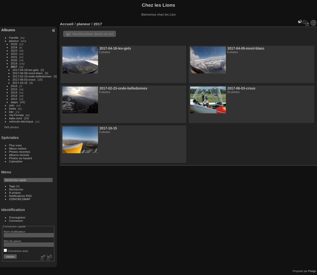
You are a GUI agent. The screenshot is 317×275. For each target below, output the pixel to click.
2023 (14, 50)
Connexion (16, 220)
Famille (14, 37)
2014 (14, 92)
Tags (12, 186)
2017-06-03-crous (24, 79)
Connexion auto (16, 250)
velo (12, 105)
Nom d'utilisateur (14, 231)
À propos (15, 192)
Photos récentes (19, 151)
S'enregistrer (17, 217)
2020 (14, 60)
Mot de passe (12, 241)
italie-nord (15, 118)
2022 (14, 53)
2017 (14, 66)
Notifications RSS (20, 195)
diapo (14, 102)
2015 (14, 89)
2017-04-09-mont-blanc (28, 73)
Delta (12, 108)
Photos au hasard (20, 158)
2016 (14, 86)
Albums (8, 30)
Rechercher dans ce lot (93, 34)
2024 (14, 47)
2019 (14, 63)
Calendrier (16, 161)
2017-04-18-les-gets (26, 69)
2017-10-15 (20, 82)
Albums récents (19, 154)
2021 (14, 57)
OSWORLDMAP (19, 199)
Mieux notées (17, 148)
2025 (14, 44)
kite (11, 111)
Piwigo (312, 271)
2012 (14, 98)
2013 (14, 95)
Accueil (67, 24)
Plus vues (15, 145)
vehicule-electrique (21, 121)
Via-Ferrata (16, 115)
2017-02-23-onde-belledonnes (32, 76)
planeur (14, 40)
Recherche (16, 189)
